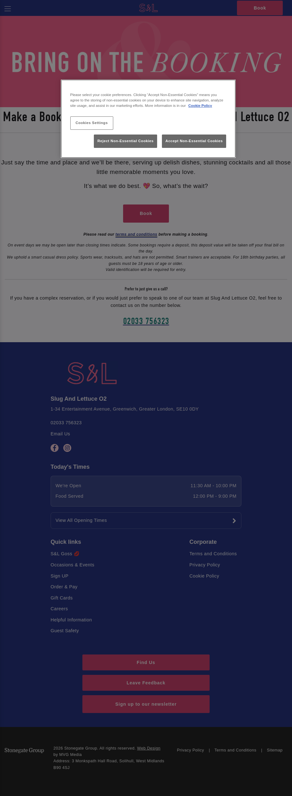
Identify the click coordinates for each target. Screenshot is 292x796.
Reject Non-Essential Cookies (125, 141)
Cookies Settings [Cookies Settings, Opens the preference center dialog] (91, 123)
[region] (148, 119)
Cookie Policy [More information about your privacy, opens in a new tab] (200, 105)
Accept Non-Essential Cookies (194, 141)
